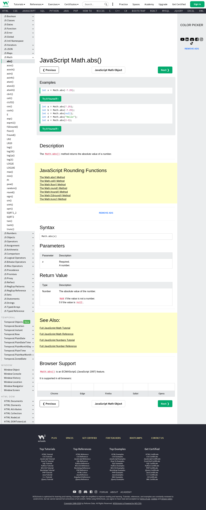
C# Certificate (152, 477)
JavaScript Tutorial (47, 459)
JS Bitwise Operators (15, 261)
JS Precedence (11, 270)
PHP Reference (82, 470)
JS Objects (9, 237)
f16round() (12, 126)
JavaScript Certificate (152, 459)
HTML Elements (12, 405)
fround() (11, 134)
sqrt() (10, 208)
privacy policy (166, 499)
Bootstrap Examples (117, 470)
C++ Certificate (152, 475)
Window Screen (12, 390)
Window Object (12, 369)
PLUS (54, 437)
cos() (9, 106)
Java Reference (82, 475)
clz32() (10, 102)
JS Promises (10, 274)
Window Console (12, 373)
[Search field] (95, 4)
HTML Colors (82, 472)
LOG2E (10, 163)
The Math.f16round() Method (55, 195)
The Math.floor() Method (53, 184)
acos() (10, 65)
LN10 (9, 143)
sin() (9, 200)
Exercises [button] (54, 4)
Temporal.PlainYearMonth (17, 354)
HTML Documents (13, 401)
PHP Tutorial (47, 472)
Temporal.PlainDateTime (17, 342)
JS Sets (8, 294)
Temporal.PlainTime (15, 350)
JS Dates (8, 24)
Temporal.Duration (14, 325)
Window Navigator (13, 386)
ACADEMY (126, 492)
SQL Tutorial (47, 463)
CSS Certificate (152, 456)
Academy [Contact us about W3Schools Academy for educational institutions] (149, 4)
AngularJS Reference (82, 477)
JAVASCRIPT (29, 10)
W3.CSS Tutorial (47, 468)
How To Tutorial (47, 461)
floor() (10, 130)
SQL (42, 10)
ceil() (9, 98)
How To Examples (117, 461)
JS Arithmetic (11, 249)
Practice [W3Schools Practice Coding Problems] (123, 4)
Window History (12, 377)
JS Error (8, 32)
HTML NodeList (12, 417)
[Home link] (5, 4)
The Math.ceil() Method (52, 181)
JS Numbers (10, 233)
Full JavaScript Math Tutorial (55, 328)
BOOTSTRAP (138, 10)
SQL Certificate (152, 463)
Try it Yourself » (50, 98)
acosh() (11, 69)
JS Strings (9, 302)
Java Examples (117, 475)
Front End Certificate (152, 461)
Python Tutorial (47, 466)
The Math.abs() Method (52, 177)
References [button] (36, 4)
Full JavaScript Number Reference (58, 346)
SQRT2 (10, 216)
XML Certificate (152, 479)
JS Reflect (9, 282)
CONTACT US (157, 437)
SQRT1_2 (11, 212)
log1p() (11, 155)
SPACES (69, 437)
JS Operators (11, 241)
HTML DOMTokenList (15, 421)
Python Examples (117, 466)
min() (10, 175)
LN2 (9, 139)
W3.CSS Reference (82, 466)
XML (201, 10)
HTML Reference (82, 454)
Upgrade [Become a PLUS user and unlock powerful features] (163, 4)
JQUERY (178, 10)
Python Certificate (152, 466)
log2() (10, 159)
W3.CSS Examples (117, 468)
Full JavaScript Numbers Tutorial (57, 340)
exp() (9, 118)
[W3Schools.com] (41, 439)
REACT (153, 10)
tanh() (10, 224)
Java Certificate (152, 472)
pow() (10, 184)
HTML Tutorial (47, 454)
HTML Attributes (13, 409)
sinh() (10, 204)
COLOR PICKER (191, 25)
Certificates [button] (71, 4)
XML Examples (117, 477)
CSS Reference (82, 456)
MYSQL (166, 10)
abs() (9, 61)
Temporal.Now (12, 334)
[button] (106, 4)
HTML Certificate (152, 454)
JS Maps (8, 53)
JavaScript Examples (117, 459)
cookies (154, 499)
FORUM (104, 492)
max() (10, 171)
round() (11, 192)
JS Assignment (12, 245)
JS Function (10, 28)
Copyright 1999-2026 (72, 503)
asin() (10, 73)
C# (125, 10)
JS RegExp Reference (15, 290)
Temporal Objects (17, 322)
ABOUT (114, 492)
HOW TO (87, 10)
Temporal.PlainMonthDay (17, 346)
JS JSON (8, 48)
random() (12, 188)
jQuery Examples (117, 479)
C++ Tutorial (47, 477)
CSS (15, 10)
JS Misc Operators (13, 265)
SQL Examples (117, 463)
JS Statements (12, 298)
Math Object (108, 70)
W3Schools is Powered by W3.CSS (127, 503)
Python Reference (82, 463)
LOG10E (11, 167)
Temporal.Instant (13, 330)
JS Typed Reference (14, 310)
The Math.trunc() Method (53, 199)
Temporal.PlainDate (14, 338)
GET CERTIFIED (89, 437)
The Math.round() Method (53, 188)
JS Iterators (10, 44)
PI (8, 179)
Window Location (13, 381)
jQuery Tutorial (47, 479)
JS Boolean (10, 16)
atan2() (11, 85)
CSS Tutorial (47, 456)
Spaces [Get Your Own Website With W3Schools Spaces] (136, 4)
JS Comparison (12, 253)
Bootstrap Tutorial (47, 470)
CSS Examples (117, 456)
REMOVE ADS (106, 213)
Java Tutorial (47, 475)
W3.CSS (101, 10)
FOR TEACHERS (113, 437)
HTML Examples (117, 454)
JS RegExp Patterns (14, 286)
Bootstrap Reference (82, 468)
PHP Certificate (152, 468)
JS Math (8, 57)
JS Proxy (8, 278)
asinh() (10, 77)
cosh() (10, 110)
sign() (10, 196)
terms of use (145, 499)
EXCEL (191, 10)
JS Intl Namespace (13, 40)
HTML (5, 10)
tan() (9, 220)
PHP (75, 10)
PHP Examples (117, 472)
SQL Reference (82, 461)
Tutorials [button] (19, 4)
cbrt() (10, 94)
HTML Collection (13, 413)
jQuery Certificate (152, 470)
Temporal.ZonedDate (15, 358)
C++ (117, 10)
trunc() (10, 229)
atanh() (11, 89)
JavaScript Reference (82, 459)
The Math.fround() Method (54, 192)
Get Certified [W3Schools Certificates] (179, 4)
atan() (10, 81)
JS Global (9, 36)
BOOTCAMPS (136, 437)
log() (9, 147)
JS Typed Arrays (12, 306)
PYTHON (54, 10)
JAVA (66, 10)
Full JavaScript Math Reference (56, 334)
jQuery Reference (82, 479)
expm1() (11, 122)
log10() (10, 151)
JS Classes (9, 20)
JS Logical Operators (15, 257)
